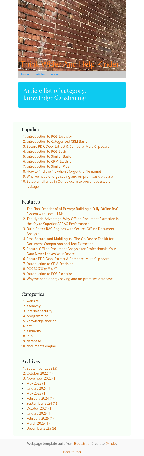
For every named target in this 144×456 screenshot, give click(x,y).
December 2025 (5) (41, 428)
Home (25, 74)
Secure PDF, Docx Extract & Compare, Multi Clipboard (68, 146)
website (33, 301)
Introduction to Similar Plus (48, 166)
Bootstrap (81, 443)
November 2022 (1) (41, 378)
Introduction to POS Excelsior (49, 136)
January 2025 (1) (39, 413)
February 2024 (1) (40, 398)
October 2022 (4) (40, 373)
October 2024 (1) (39, 408)
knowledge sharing (41, 321)
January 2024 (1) (39, 388)
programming (37, 316)
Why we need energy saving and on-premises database (70, 176)
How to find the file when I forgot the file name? (64, 171)
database (34, 341)
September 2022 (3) (42, 368)
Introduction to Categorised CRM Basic (57, 141)
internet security (39, 311)
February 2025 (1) (40, 418)
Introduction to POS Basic (47, 151)
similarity (34, 331)
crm (30, 326)
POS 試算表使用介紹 (42, 268)
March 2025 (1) (38, 423)
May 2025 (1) (36, 393)
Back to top (72, 452)
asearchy (34, 306)
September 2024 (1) (41, 403)
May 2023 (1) (36, 383)
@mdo (111, 443)
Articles (40, 74)
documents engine (41, 346)
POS (30, 336)
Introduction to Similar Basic (49, 156)
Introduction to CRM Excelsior (50, 161)
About (55, 74)
